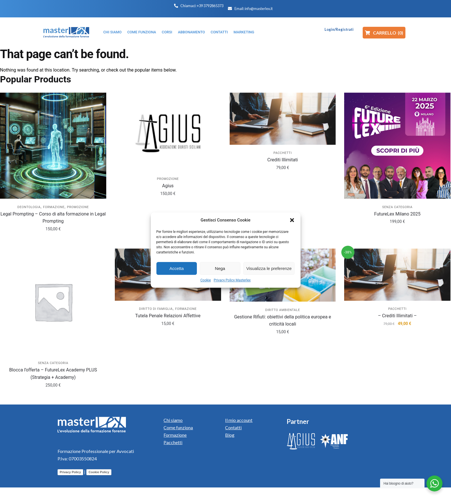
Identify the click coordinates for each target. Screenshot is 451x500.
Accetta (177, 268)
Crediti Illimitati (282, 159)
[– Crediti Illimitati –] (397, 275)
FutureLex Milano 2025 (397, 214)
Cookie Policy (99, 472)
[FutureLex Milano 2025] (397, 146)
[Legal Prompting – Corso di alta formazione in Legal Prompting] (53, 146)
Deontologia (28, 207)
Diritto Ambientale (282, 310)
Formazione (54, 207)
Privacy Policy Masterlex (232, 280)
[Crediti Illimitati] (283, 119)
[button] (292, 220)
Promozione (78, 207)
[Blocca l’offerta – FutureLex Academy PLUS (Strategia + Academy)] (53, 302)
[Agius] (168, 132)
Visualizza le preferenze (269, 268)
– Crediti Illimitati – (397, 315)
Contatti (233, 427)
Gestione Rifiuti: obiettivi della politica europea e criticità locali (282, 320)
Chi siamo (173, 420)
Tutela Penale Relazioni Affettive (168, 315)
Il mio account (238, 420)
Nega (220, 268)
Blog (229, 435)
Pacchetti (283, 153)
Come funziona (178, 427)
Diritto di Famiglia (156, 309)
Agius (168, 185)
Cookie (205, 280)
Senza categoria (397, 207)
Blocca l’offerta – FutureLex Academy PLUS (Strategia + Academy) (53, 373)
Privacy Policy (70, 472)
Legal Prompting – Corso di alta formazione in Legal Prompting (53, 217)
